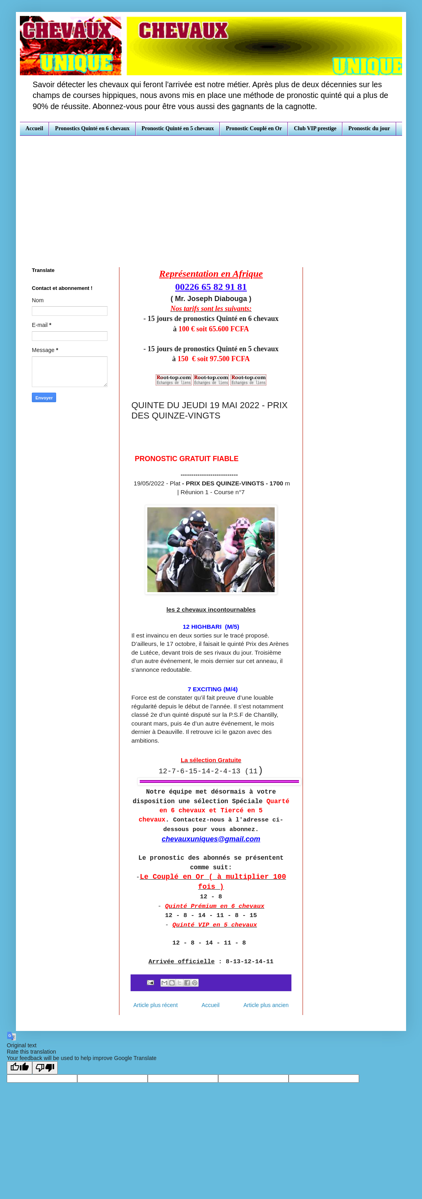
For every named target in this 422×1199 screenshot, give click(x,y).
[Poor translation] (45, 1067)
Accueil (34, 128)
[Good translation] (19, 1067)
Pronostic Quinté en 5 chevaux (178, 128)
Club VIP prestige (315, 128)
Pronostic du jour (369, 128)
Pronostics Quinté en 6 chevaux (92, 128)
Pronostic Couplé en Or (254, 128)
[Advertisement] (211, 195)
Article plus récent (155, 1005)
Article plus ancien (266, 1005)
